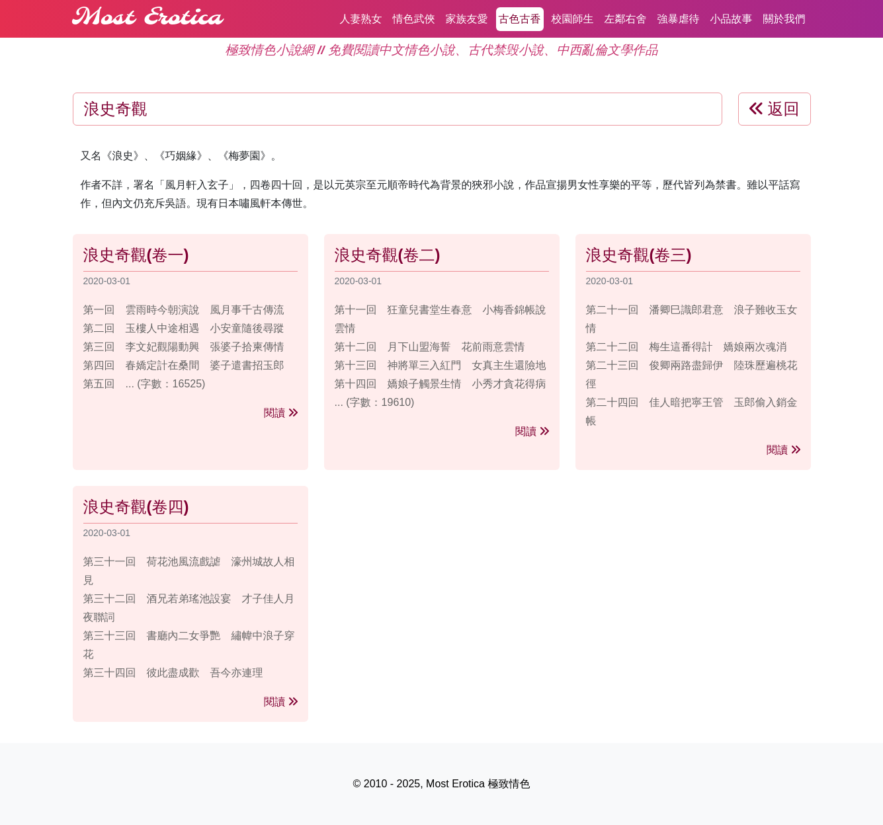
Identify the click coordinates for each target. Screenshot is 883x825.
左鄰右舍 (626, 18)
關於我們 (784, 18)
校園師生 (573, 18)
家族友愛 (467, 18)
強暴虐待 (678, 18)
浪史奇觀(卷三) (639, 255)
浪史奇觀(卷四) (136, 507)
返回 (774, 109)
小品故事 (731, 18)
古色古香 (520, 18)
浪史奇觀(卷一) (136, 255)
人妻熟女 (361, 18)
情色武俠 (414, 18)
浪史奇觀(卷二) (388, 255)
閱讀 (280, 412)
